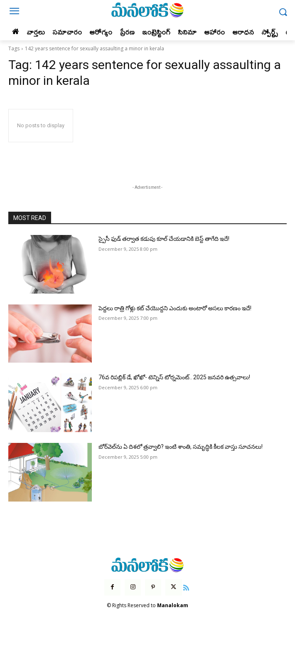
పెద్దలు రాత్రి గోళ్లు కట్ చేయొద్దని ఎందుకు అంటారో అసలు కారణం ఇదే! (174, 308)
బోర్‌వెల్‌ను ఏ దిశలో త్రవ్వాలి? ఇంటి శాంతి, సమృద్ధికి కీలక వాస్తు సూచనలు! (180, 446)
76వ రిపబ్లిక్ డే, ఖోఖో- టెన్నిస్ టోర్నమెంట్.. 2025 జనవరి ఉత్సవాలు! (174, 377)
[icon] (186, 586)
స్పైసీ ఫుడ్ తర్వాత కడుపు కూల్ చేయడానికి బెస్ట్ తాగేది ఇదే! (163, 238)
